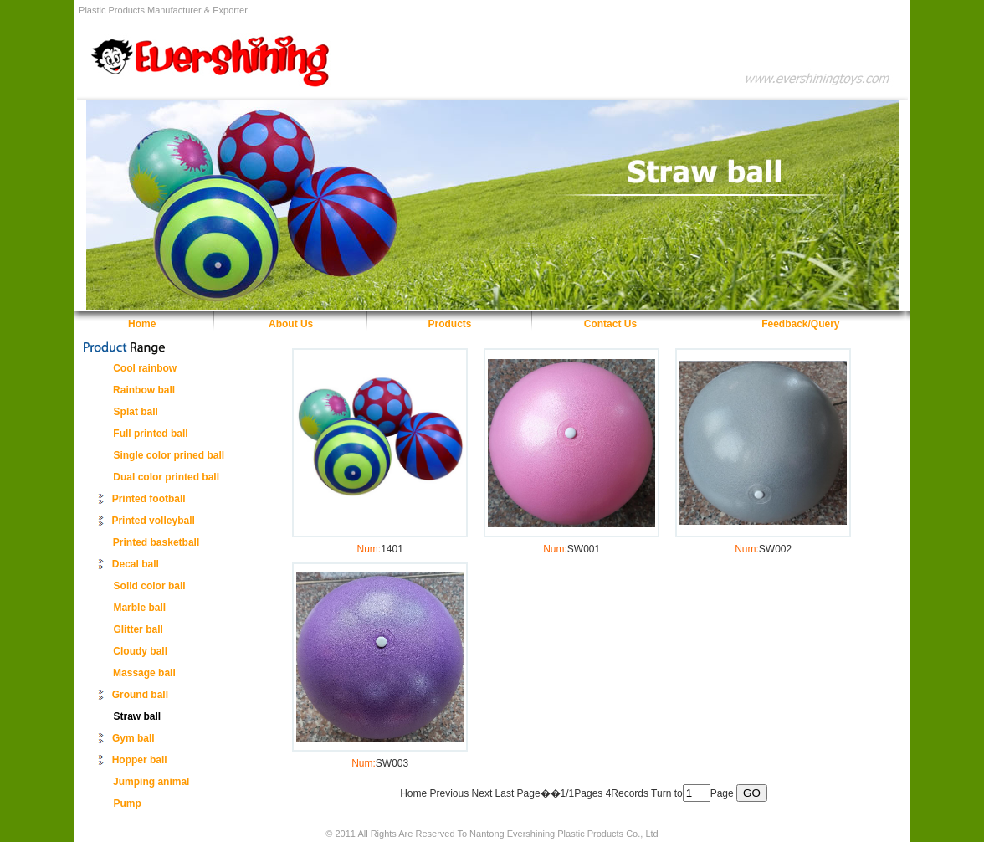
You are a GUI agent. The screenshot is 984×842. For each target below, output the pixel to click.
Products (450, 324)
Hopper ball (139, 760)
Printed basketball (156, 542)
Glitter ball (137, 629)
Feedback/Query (800, 324)
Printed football (149, 499)
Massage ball (144, 673)
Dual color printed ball (166, 477)
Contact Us (610, 324)
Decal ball (135, 564)
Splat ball (136, 412)
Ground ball (140, 695)
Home (142, 324)
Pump (127, 803)
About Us (291, 324)
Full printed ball (150, 433)
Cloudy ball (140, 651)
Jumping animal (151, 782)
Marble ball (139, 608)
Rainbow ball (144, 390)
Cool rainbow (145, 368)
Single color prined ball (168, 455)
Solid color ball (150, 586)
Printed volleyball (152, 520)
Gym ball (133, 738)
